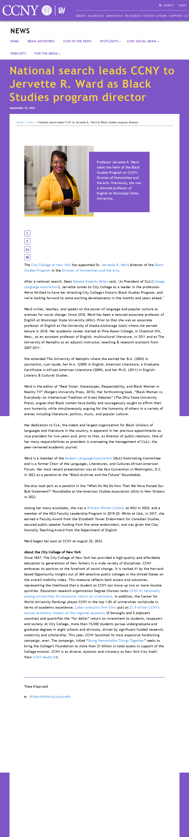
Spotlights (109, 41)
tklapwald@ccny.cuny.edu (50, 696)
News (31, 122)
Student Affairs (154, 15)
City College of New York (51, 265)
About (81, 15)
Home (14, 41)
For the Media (46, 53)
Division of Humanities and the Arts (90, 270)
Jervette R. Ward (115, 265)
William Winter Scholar (106, 508)
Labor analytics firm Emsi (95, 607)
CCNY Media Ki (44, 657)
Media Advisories (41, 41)
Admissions (114, 15)
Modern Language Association (88, 458)
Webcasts (18, 53)
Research (132, 15)
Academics (96, 15)
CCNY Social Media (141, 41)
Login (182, 5)
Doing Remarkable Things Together (116, 640)
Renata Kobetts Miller (90, 281)
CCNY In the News (77, 41)
